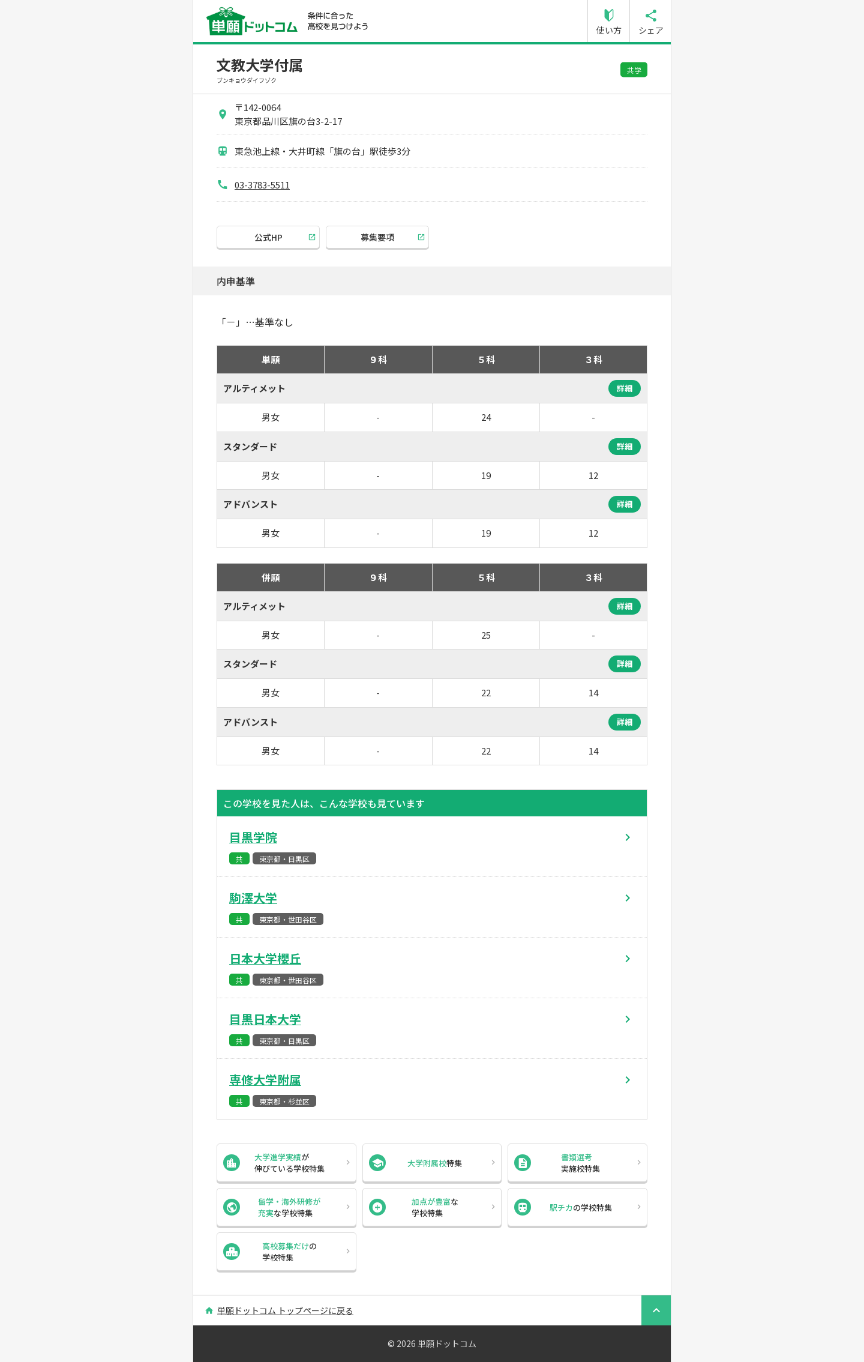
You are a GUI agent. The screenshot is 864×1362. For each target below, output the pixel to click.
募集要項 (377, 237)
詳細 (624, 388)
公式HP (268, 237)
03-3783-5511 (262, 184)
